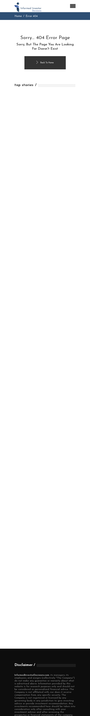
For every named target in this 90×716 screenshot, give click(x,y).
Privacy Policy (24, 677)
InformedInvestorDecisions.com (31, 544)
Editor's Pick (23, 618)
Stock (18, 633)
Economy (20, 610)
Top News (20, 641)
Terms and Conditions (29, 670)
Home (18, 16)
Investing (20, 626)
